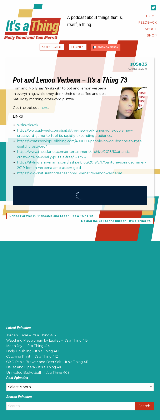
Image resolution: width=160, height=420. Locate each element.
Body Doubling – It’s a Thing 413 (32, 351)
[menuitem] (151, 16)
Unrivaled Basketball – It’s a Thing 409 (38, 373)
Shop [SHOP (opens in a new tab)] (152, 35)
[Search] (70, 406)
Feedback (147, 22)
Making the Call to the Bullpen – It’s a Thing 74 (116, 221)
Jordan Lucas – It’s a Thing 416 (31, 335)
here (44, 108)
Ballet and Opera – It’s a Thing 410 (34, 367)
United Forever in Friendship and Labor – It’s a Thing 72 (51, 216)
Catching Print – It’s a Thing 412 (32, 356)
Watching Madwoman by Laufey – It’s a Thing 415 (47, 340)
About (151, 29)
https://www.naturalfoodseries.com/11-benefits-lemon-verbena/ (69, 173)
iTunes (77, 47)
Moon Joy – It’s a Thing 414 (28, 346)
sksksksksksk (27, 125)
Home (151, 16)
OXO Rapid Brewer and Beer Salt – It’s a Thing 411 (47, 362)
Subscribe (52, 47)
